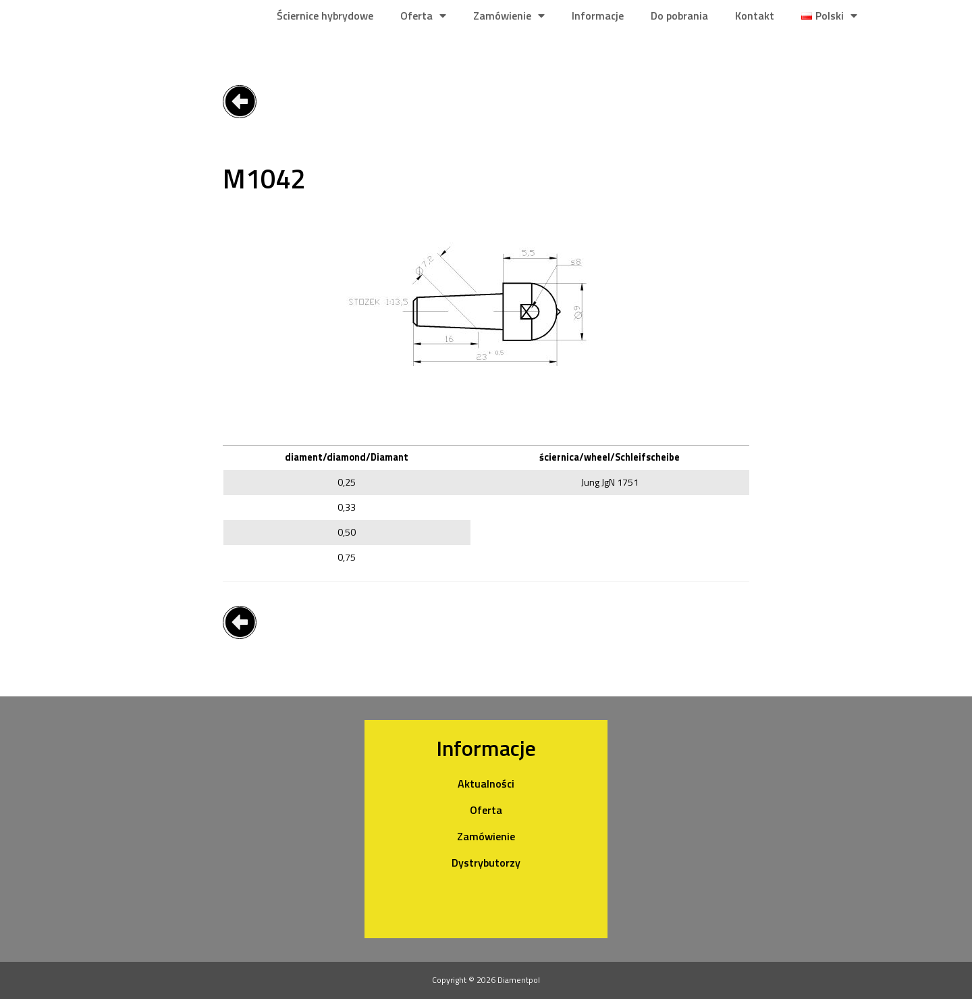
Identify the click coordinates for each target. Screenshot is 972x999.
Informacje (598, 15)
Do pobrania (679, 15)
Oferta (423, 15)
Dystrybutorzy (486, 862)
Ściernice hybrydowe (325, 15)
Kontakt (754, 15)
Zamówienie (509, 15)
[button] (239, 101)
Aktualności (486, 783)
